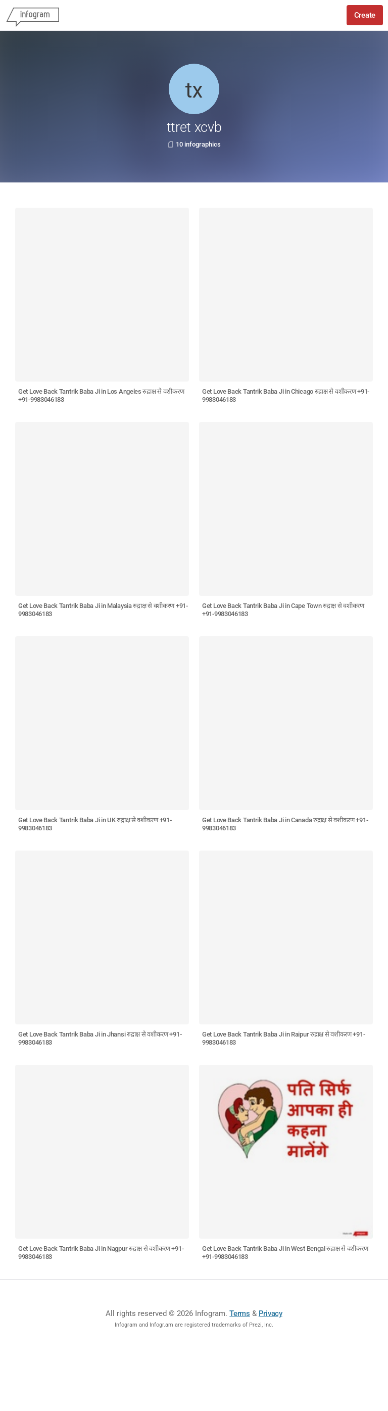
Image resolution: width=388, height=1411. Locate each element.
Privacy (270, 1313)
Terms (239, 1313)
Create (364, 15)
